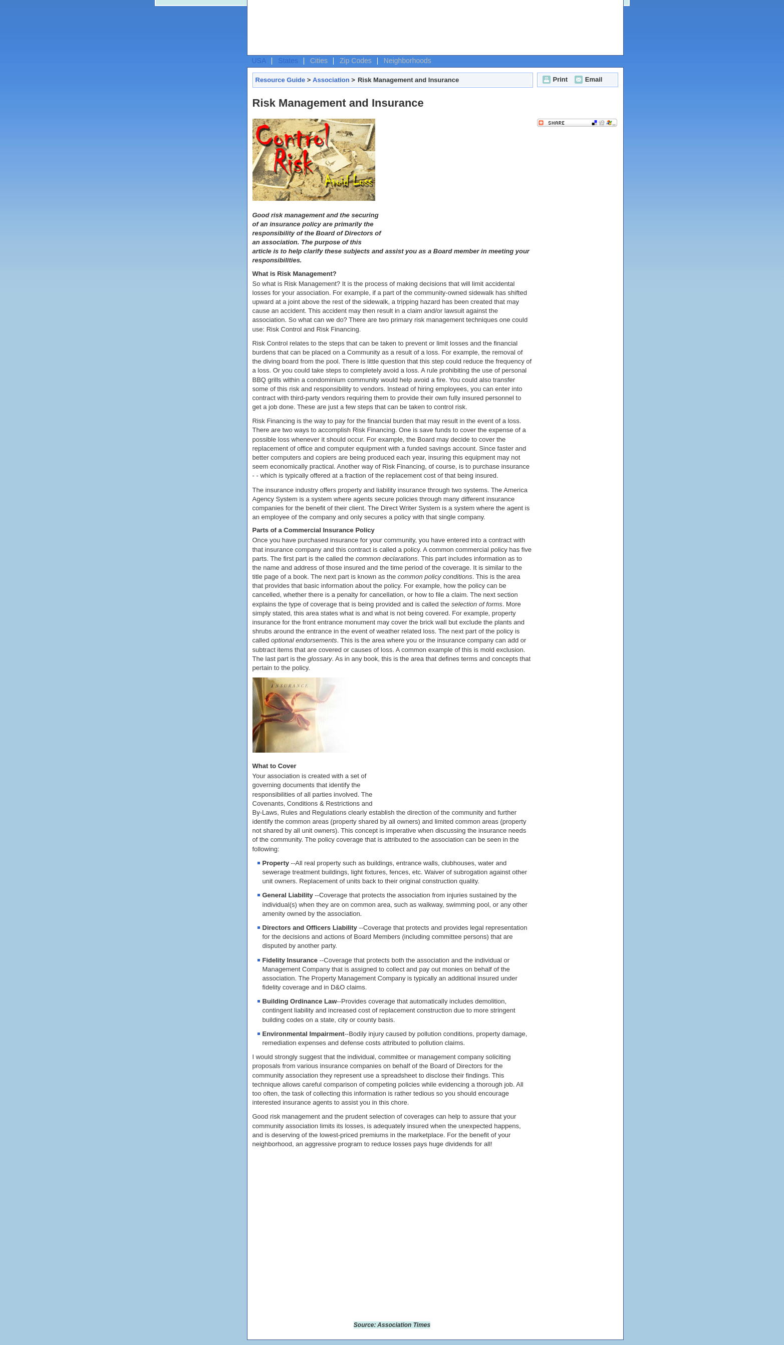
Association (331, 80)
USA (259, 61)
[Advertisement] (432, 28)
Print (554, 79)
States (288, 61)
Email (587, 79)
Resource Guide (280, 80)
